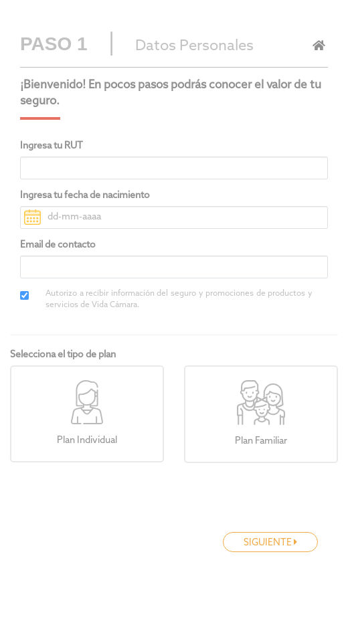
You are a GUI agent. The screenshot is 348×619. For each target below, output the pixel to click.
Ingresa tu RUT (51, 146)
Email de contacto (58, 245)
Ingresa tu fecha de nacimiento (85, 195)
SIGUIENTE (270, 543)
